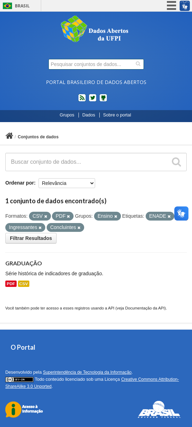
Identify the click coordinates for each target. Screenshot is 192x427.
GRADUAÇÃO (23, 263)
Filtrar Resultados (31, 238)
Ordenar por (19, 183)
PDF (11, 283)
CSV (23, 283)
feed (82, 100)
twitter (92, 100)
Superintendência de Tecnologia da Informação (87, 372)
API (111, 308)
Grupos (67, 115)
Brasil (22, 6)
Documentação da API (144, 308)
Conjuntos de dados (38, 136)
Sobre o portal (117, 115)
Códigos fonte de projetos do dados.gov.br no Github (103, 100)
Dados (88, 115)
